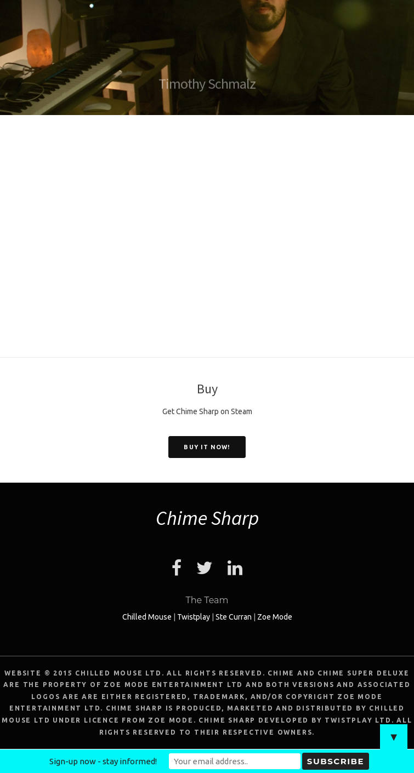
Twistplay (193, 616)
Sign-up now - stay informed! (103, 761)
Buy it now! (207, 447)
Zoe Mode (274, 616)
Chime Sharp (207, 518)
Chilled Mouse (147, 616)
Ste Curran (233, 616)
